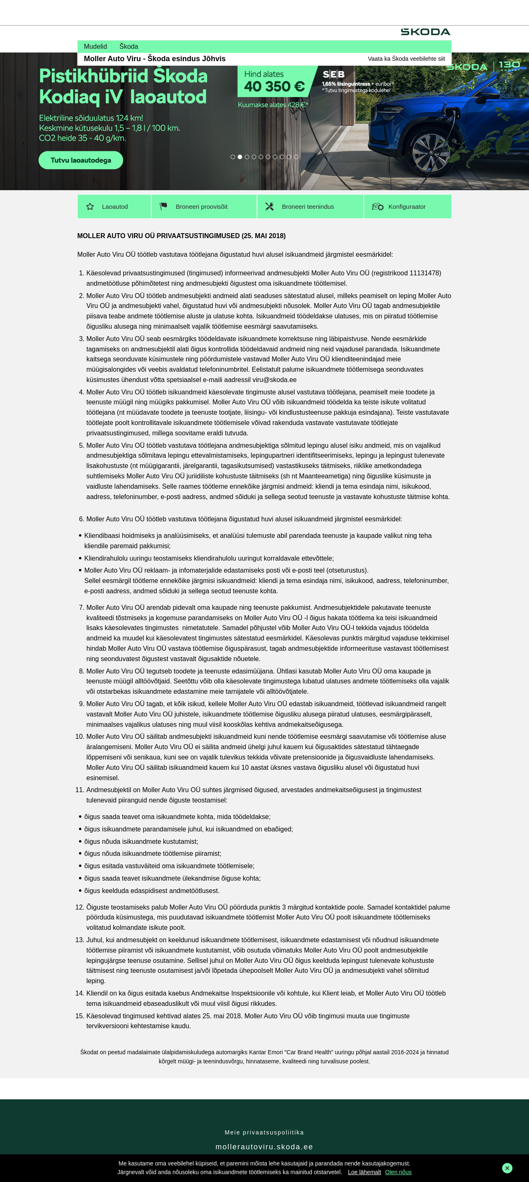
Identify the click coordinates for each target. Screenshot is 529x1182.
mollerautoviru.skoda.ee (264, 1147)
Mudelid (95, 46)
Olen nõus (398, 1172)
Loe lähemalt (364, 1172)
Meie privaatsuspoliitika (265, 1132)
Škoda (128, 46)
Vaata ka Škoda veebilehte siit (406, 58)
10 (296, 157)
